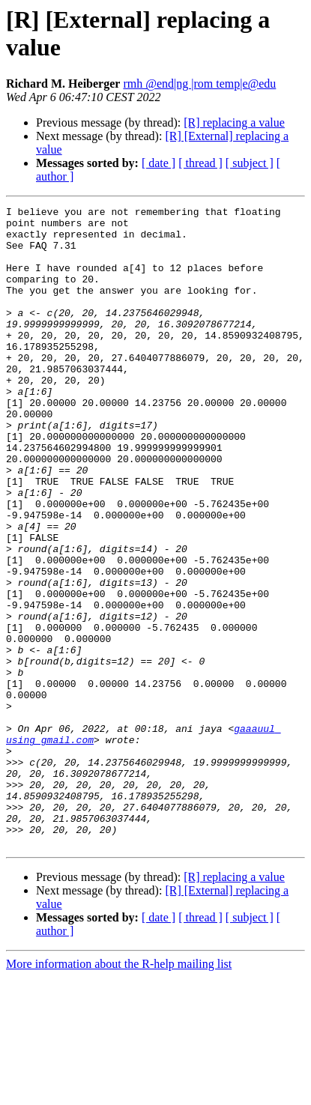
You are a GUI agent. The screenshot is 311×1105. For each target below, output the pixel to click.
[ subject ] (250, 163)
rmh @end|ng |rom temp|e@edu (199, 83)
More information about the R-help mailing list (119, 1092)
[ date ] (158, 163)
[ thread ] (200, 163)
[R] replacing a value (234, 122)
